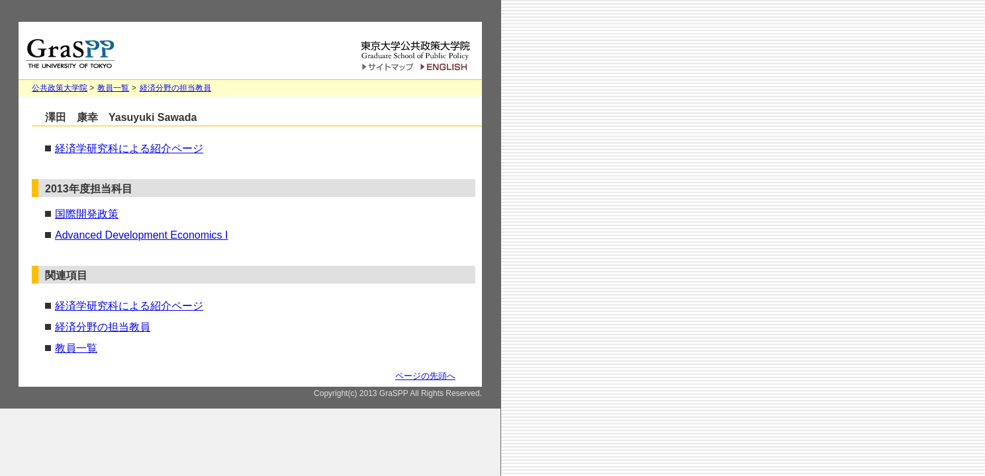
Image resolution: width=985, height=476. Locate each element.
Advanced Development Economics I (141, 235)
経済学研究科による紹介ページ (129, 148)
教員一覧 (113, 88)
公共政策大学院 (59, 88)
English (445, 67)
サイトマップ (387, 68)
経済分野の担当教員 (175, 88)
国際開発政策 (86, 213)
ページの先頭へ (425, 376)
